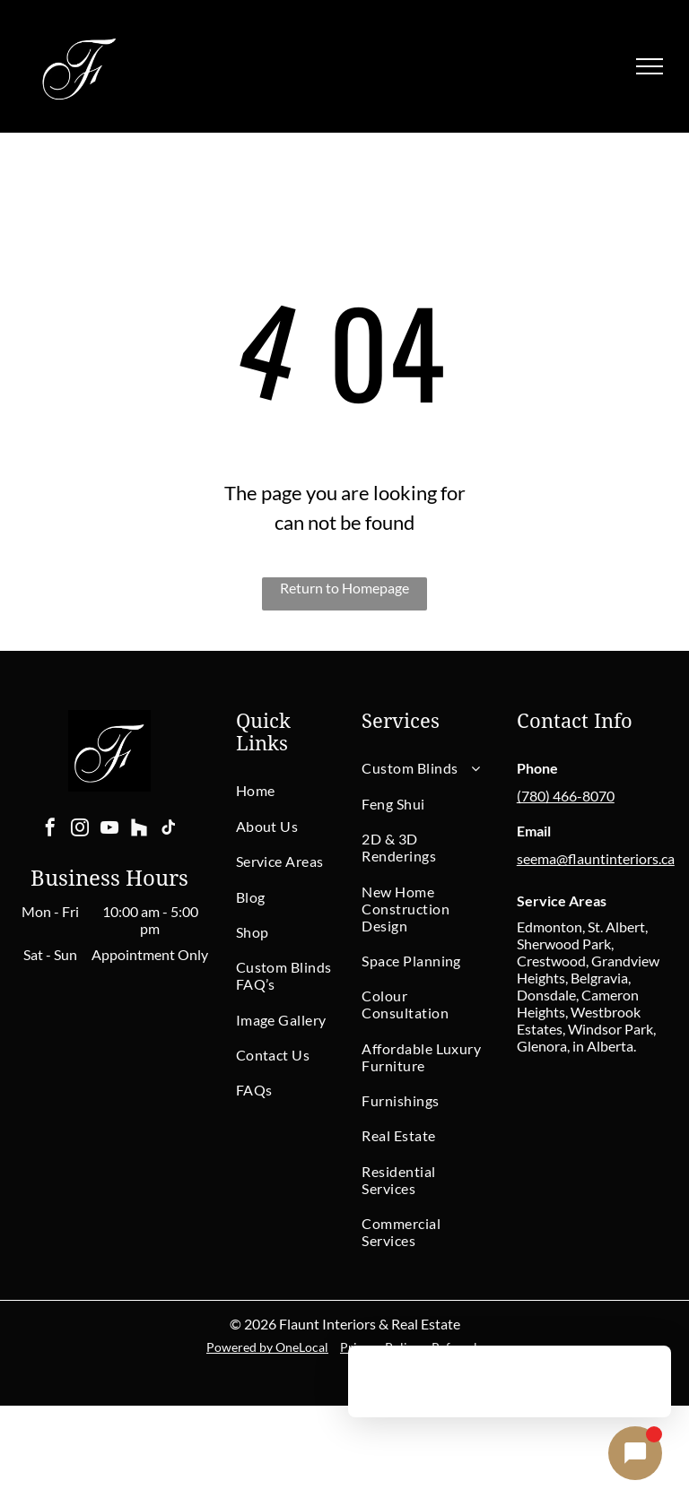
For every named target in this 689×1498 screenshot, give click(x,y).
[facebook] (50, 829)
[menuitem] (300, 790)
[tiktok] (168, 829)
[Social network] (139, 829)
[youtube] (109, 829)
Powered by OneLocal (267, 1347)
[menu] (649, 66)
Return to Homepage (344, 587)
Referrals (457, 1347)
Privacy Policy (380, 1347)
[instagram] (79, 829)
